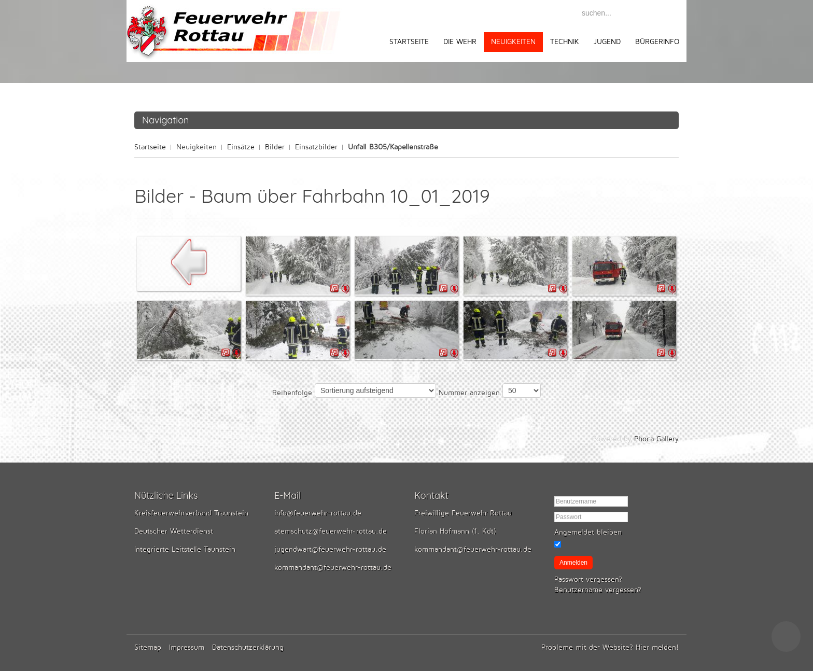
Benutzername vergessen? (597, 590)
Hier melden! (657, 647)
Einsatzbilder (316, 147)
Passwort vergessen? (588, 579)
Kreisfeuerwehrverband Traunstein (191, 513)
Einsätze (241, 147)
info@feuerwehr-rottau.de (317, 513)
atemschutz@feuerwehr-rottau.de (330, 531)
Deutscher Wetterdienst (173, 531)
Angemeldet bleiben (588, 532)
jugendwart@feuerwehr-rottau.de (330, 549)
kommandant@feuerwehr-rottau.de (332, 567)
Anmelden (573, 562)
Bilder (275, 147)
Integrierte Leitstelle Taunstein (184, 549)
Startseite (150, 147)
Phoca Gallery (656, 439)
